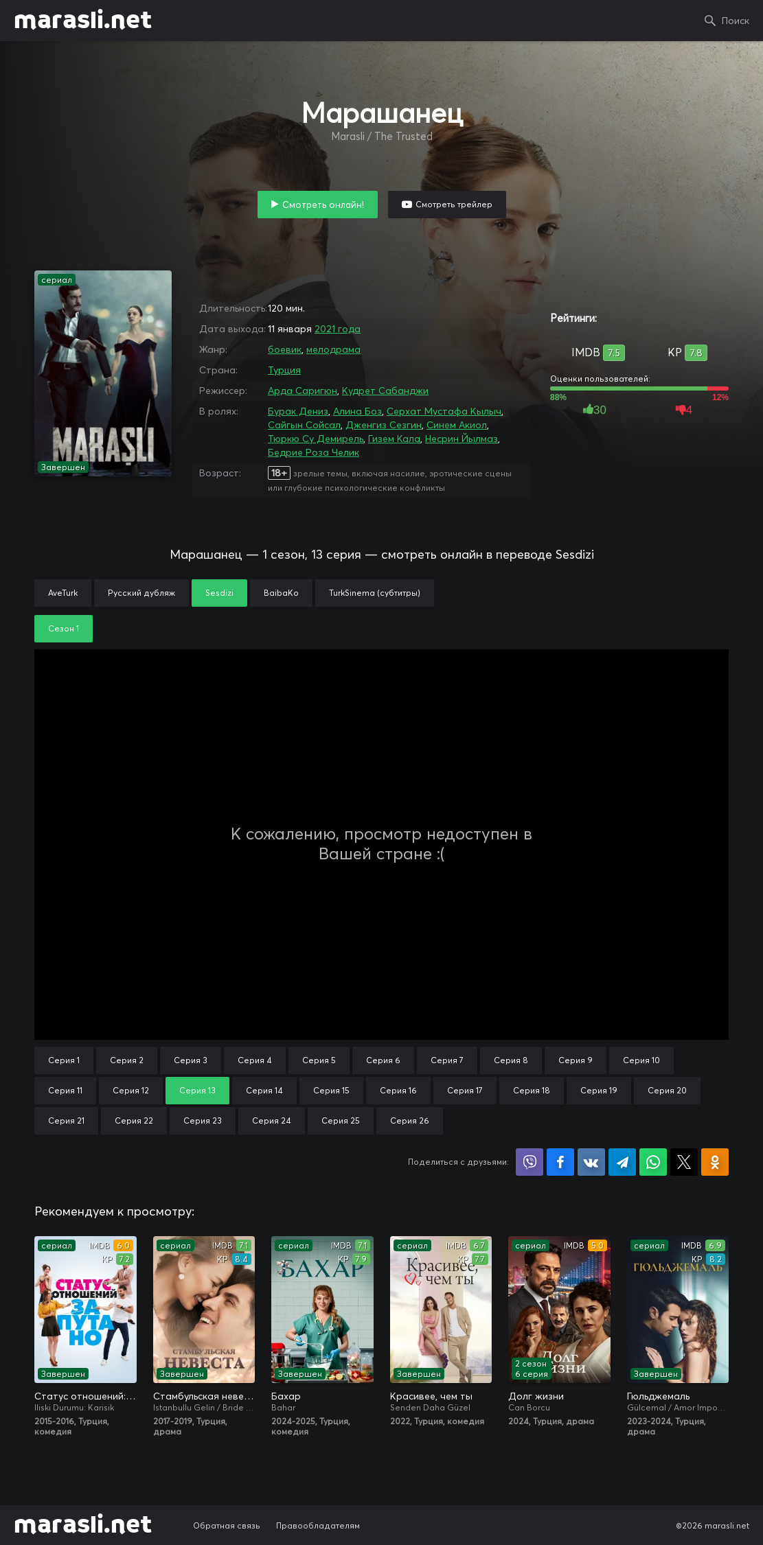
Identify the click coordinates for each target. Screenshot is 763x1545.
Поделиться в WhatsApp (653, 1162)
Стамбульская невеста (204, 1396)
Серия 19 (598, 1090)
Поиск (735, 20)
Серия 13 (197, 1090)
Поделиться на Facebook (560, 1162)
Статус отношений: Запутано (85, 1396)
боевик (284, 349)
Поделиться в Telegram (622, 1162)
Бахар (286, 1396)
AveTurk (63, 593)
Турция (284, 370)
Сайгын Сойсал (304, 425)
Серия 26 (409, 1120)
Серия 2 (127, 1060)
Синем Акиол (456, 425)
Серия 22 (134, 1120)
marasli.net (83, 21)
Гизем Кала (394, 438)
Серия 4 (255, 1060)
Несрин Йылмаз (461, 438)
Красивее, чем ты (431, 1396)
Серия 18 (531, 1090)
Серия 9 (575, 1060)
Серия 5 (319, 1060)
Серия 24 (271, 1120)
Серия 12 (131, 1090)
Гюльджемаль (658, 1396)
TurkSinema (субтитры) (374, 593)
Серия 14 (264, 1090)
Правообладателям (318, 1525)
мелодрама (333, 349)
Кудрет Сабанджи (385, 390)
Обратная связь (226, 1525)
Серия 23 (202, 1120)
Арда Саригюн (302, 390)
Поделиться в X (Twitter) (684, 1162)
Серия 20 (667, 1090)
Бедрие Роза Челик (313, 452)
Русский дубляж (141, 593)
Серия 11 (65, 1090)
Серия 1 (64, 1060)
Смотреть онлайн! (323, 204)
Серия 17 (465, 1090)
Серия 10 (641, 1060)
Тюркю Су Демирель (315, 438)
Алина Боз (357, 411)
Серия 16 (398, 1090)
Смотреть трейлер (453, 204)
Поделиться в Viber (529, 1162)
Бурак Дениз (298, 411)
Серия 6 (383, 1060)
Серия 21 (66, 1120)
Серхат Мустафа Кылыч (444, 411)
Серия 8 (511, 1060)
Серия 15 (331, 1090)
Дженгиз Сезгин (383, 425)
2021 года (338, 329)
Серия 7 (447, 1060)
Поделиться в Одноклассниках (715, 1162)
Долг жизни (536, 1396)
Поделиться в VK (591, 1162)
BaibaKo (281, 593)
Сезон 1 (63, 628)
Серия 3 (190, 1060)
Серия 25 (340, 1120)
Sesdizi (219, 593)
